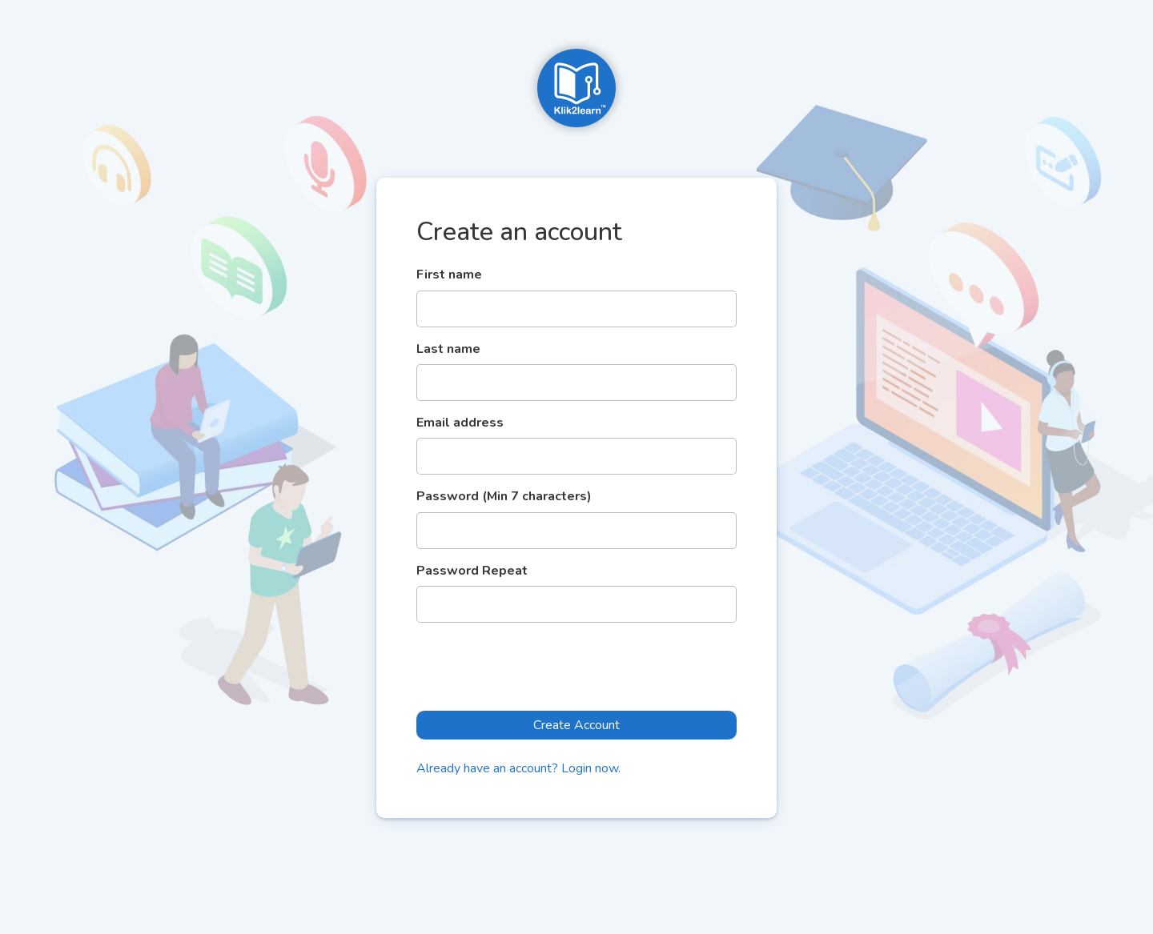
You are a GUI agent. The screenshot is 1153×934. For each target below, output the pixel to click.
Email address (460, 422)
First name (449, 274)
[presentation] (538, 666)
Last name (448, 349)
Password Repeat (472, 570)
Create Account (576, 725)
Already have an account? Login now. (518, 768)
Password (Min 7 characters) (504, 496)
